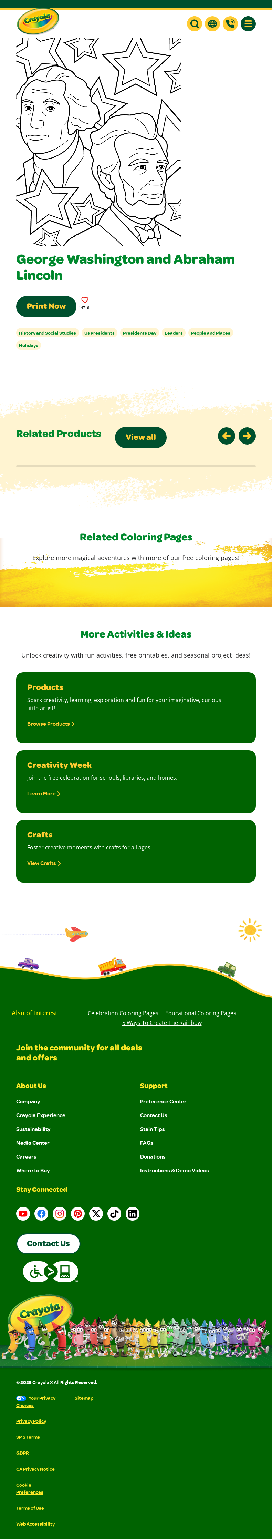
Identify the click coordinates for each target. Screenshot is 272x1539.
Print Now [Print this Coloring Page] (46, 307)
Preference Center (163, 1101)
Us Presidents (99, 332)
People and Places (210, 332)
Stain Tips (152, 1129)
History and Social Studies (47, 332)
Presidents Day (139, 332)
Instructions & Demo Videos (174, 1170)
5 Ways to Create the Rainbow (162, 1023)
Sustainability (33, 1129)
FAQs (147, 1142)
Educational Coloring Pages (200, 1013)
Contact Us (153, 1115)
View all (141, 438)
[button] (194, 23)
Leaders (174, 332)
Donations (153, 1156)
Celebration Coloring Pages (123, 1013)
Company (28, 1101)
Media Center (33, 1142)
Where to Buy (33, 1170)
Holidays (28, 345)
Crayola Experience (40, 1115)
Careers (26, 1156)
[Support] (230, 23)
